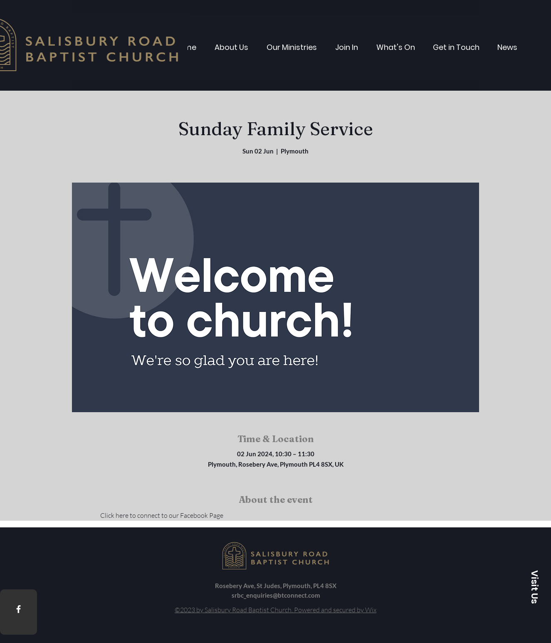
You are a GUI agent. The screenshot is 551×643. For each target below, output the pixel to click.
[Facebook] (18, 609)
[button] (534, 586)
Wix (370, 610)
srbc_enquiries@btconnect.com (276, 595)
